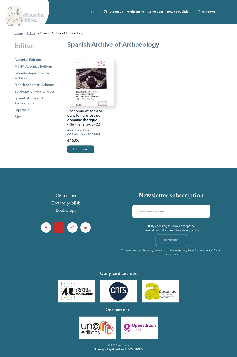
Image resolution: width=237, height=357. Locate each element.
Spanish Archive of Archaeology (28, 101)
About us (116, 11)
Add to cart (81, 149)
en (92, 12)
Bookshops (66, 210)
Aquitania (21, 110)
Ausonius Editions (27, 60)
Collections (155, 11)
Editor (24, 45)
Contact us (66, 196)
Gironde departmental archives (32, 76)
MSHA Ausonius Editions (33, 66)
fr (99, 12)
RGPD (139, 349)
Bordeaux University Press (34, 91)
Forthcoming (135, 11)
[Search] (106, 12)
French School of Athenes (34, 85)
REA (17, 116)
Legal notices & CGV (120, 349)
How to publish (177, 11)
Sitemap (99, 349)
